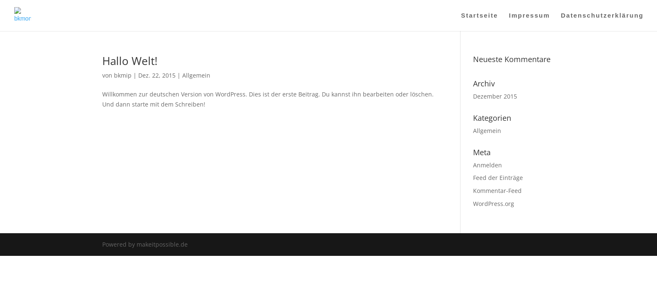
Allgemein (196, 75)
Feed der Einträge (498, 178)
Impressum (529, 16)
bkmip (123, 75)
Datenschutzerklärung (602, 16)
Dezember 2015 (495, 96)
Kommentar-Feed (497, 191)
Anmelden (487, 165)
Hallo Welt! (130, 60)
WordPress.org (493, 204)
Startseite (479, 16)
